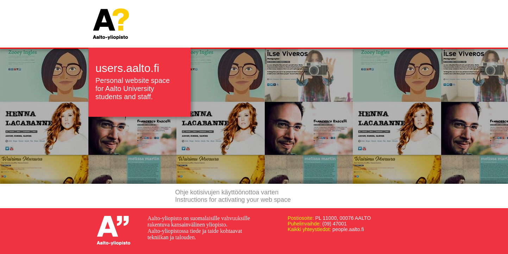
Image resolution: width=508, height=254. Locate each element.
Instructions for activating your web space (233, 199)
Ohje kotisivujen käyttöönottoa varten (227, 192)
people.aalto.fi (348, 229)
